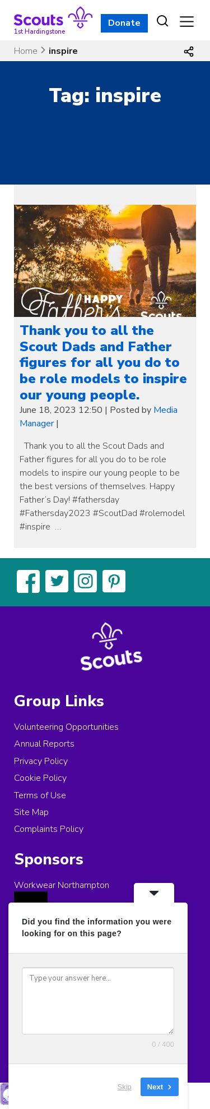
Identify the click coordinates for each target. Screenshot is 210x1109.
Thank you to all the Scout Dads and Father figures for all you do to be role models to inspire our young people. (103, 362)
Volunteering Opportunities (66, 727)
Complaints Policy (48, 829)
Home (26, 51)
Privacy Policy (41, 761)
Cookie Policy (40, 778)
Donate (124, 23)
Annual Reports (44, 744)
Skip (125, 1086)
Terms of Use (40, 795)
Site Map (31, 812)
